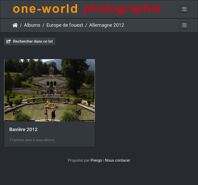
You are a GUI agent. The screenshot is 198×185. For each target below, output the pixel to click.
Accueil (15, 25)
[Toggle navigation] (184, 9)
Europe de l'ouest (64, 25)
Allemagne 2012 (106, 25)
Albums (32, 25)
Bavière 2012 (23, 129)
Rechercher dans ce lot (29, 41)
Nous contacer (117, 160)
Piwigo (96, 160)
